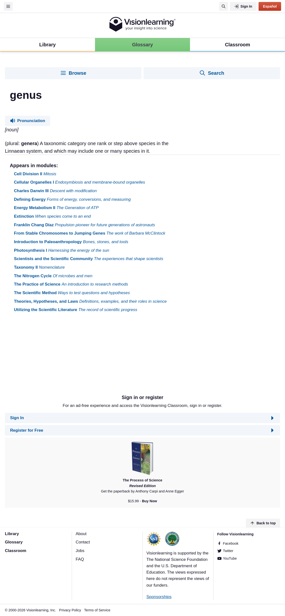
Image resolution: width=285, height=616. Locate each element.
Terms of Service (97, 610)
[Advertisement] (142, 355)
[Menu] (8, 6)
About (81, 533)
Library (12, 533)
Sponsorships (158, 596)
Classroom (15, 550)
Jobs (80, 550)
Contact (83, 542)
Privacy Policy (70, 610)
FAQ (80, 559)
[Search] (223, 6)
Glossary (14, 542)
